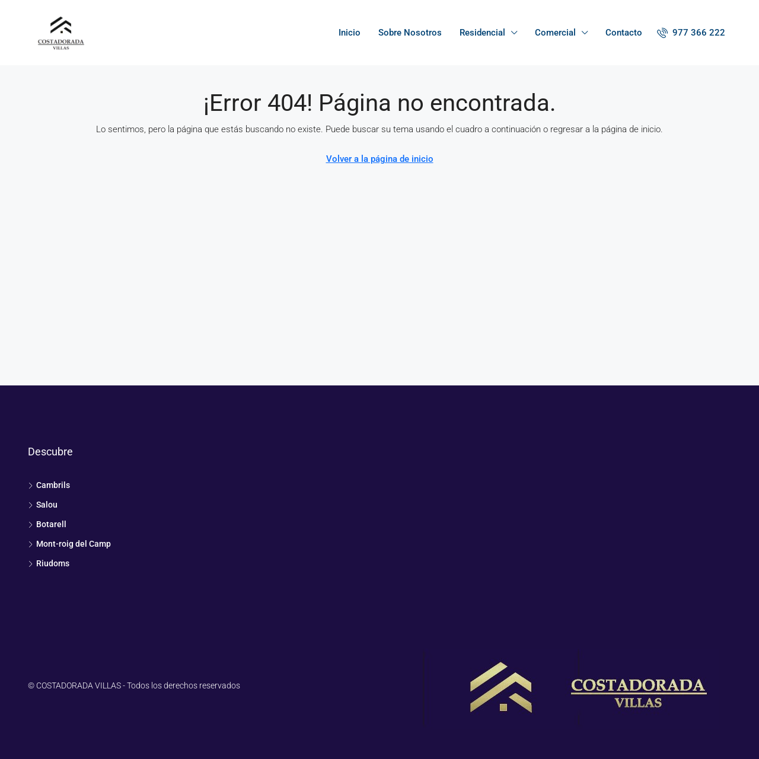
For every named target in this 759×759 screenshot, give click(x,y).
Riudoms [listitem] (48, 563)
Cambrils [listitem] (49, 485)
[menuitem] (691, 32)
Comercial (555, 32)
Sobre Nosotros (410, 32)
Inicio (350, 32)
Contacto (623, 32)
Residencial (482, 32)
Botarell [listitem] (47, 524)
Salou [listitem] (43, 504)
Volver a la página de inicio (379, 159)
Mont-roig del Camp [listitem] (69, 543)
